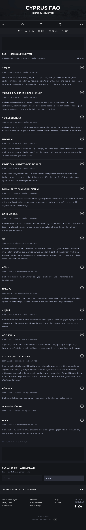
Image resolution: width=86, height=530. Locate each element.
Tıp (3, 239)
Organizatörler (12, 406)
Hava (5, 420)
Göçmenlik (8, 335)
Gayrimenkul (10, 214)
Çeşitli (6, 310)
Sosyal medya (35, 506)
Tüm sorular (7, 506)
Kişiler (57, 500)
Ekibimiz (33, 500)
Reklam (58, 503)
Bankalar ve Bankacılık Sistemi (20, 189)
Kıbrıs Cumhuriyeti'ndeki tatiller (21, 164)
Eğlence (7, 388)
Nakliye (6, 289)
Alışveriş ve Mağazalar (16, 356)
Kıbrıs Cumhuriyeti (9, 500)
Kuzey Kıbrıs (7, 503)
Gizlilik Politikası (43, 516)
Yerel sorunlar (11, 118)
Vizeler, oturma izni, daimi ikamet (22, 93)
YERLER (6, 68)
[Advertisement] (43, 43)
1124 (78, 506)
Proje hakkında (36, 503)
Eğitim (5, 267)
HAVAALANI (8, 139)
